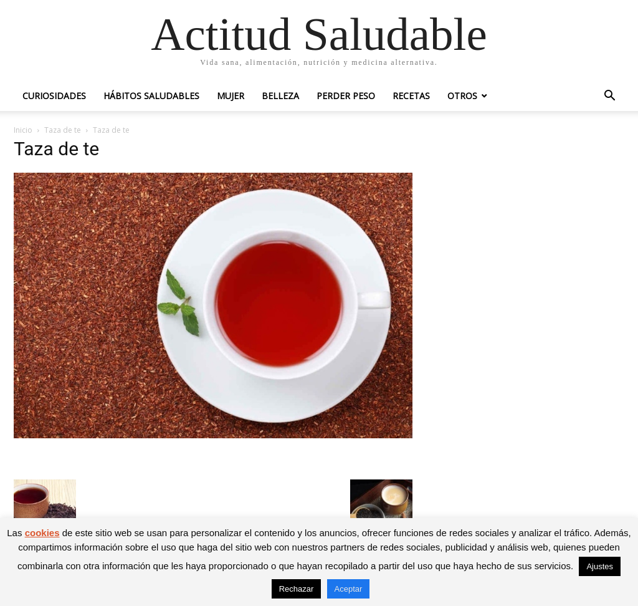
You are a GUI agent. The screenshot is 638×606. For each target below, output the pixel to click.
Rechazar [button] (296, 589)
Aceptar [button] (349, 589)
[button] (609, 97)
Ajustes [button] (599, 566)
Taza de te (62, 130)
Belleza (280, 96)
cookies (42, 532)
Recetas (411, 96)
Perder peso (346, 96)
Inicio (23, 130)
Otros (462, 96)
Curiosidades (54, 96)
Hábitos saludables (151, 96)
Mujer (230, 96)
